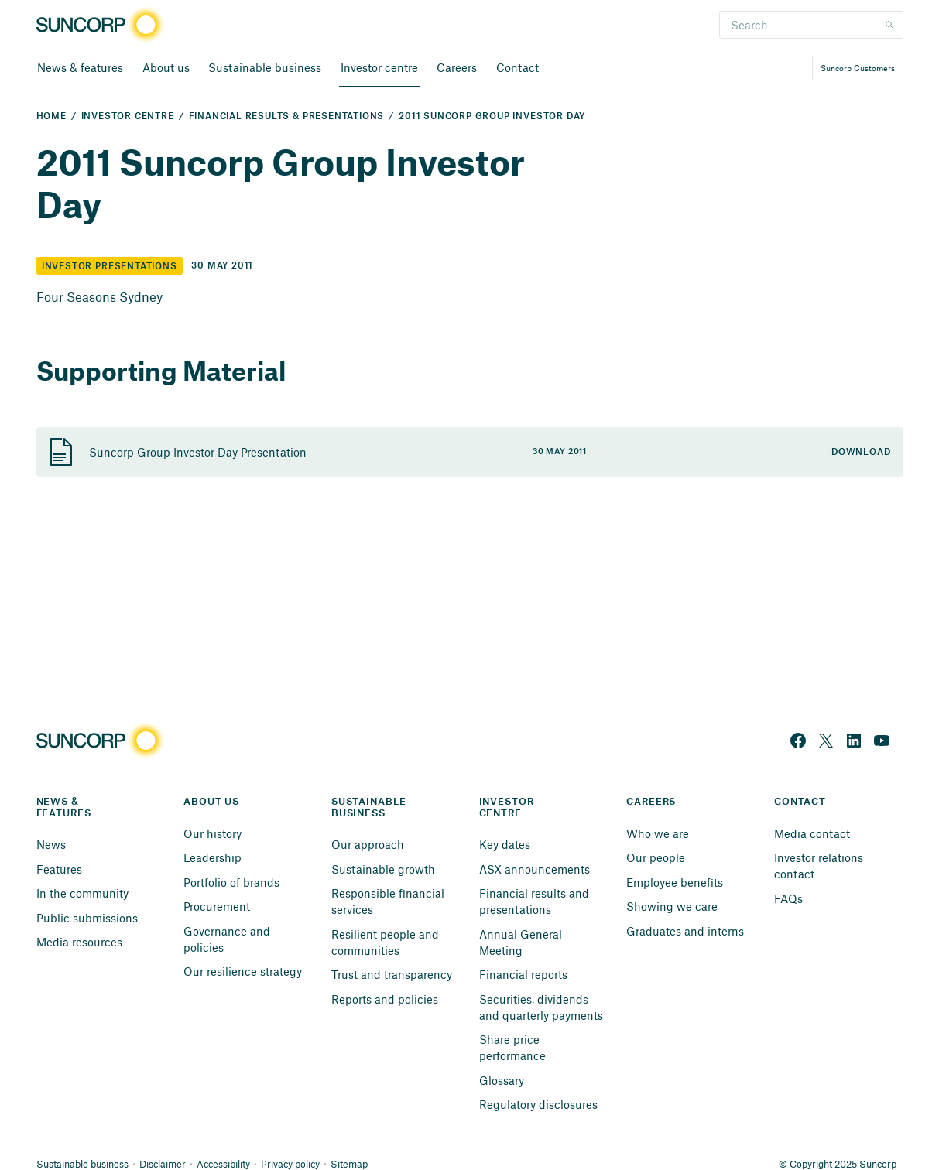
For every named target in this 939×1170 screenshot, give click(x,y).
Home (51, 116)
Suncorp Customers (858, 68)
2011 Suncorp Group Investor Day (492, 116)
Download (860, 452)
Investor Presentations (109, 266)
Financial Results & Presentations (287, 116)
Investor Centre (127, 116)
